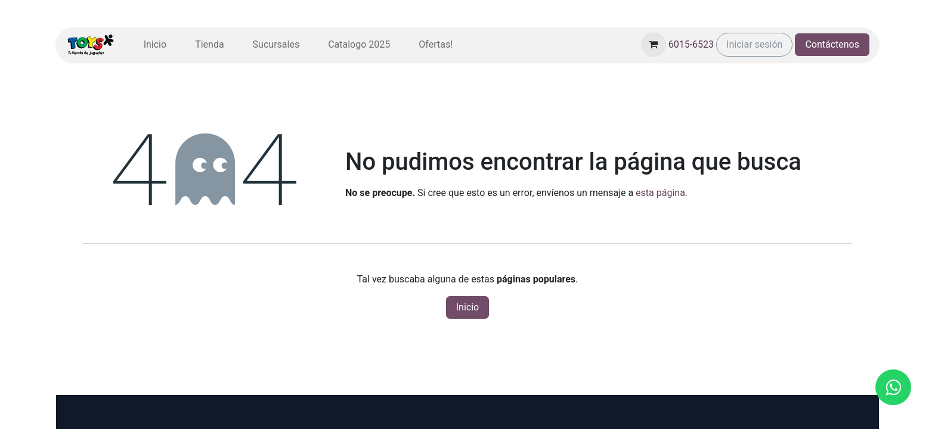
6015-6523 (691, 44)
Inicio (467, 307)
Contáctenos (832, 44)
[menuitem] (155, 45)
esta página (660, 192)
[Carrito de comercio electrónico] (653, 44)
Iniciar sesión (754, 44)
